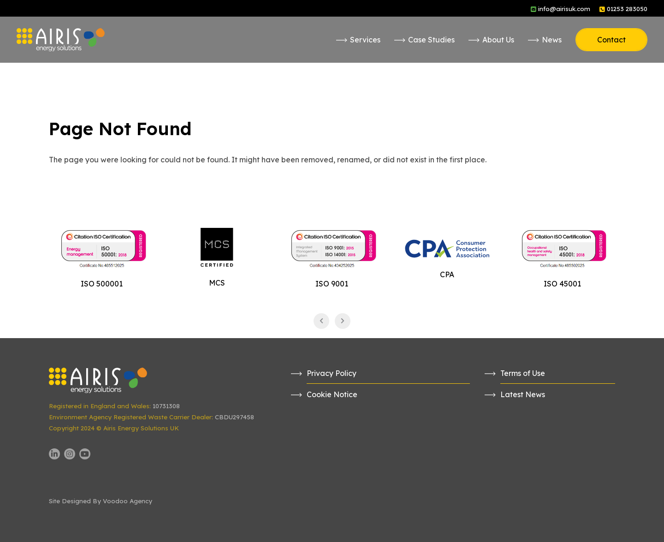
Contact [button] (611, 39)
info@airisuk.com (564, 8)
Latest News (522, 394)
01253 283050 (627, 8)
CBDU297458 (234, 417)
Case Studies (431, 39)
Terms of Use (522, 373)
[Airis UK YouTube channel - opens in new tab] (84, 453)
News (552, 39)
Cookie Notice (332, 394)
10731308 (166, 406)
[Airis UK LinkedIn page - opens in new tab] (54, 453)
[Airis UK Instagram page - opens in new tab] (69, 453)
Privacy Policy (331, 373)
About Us (498, 39)
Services (365, 39)
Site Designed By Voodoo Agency (100, 501)
